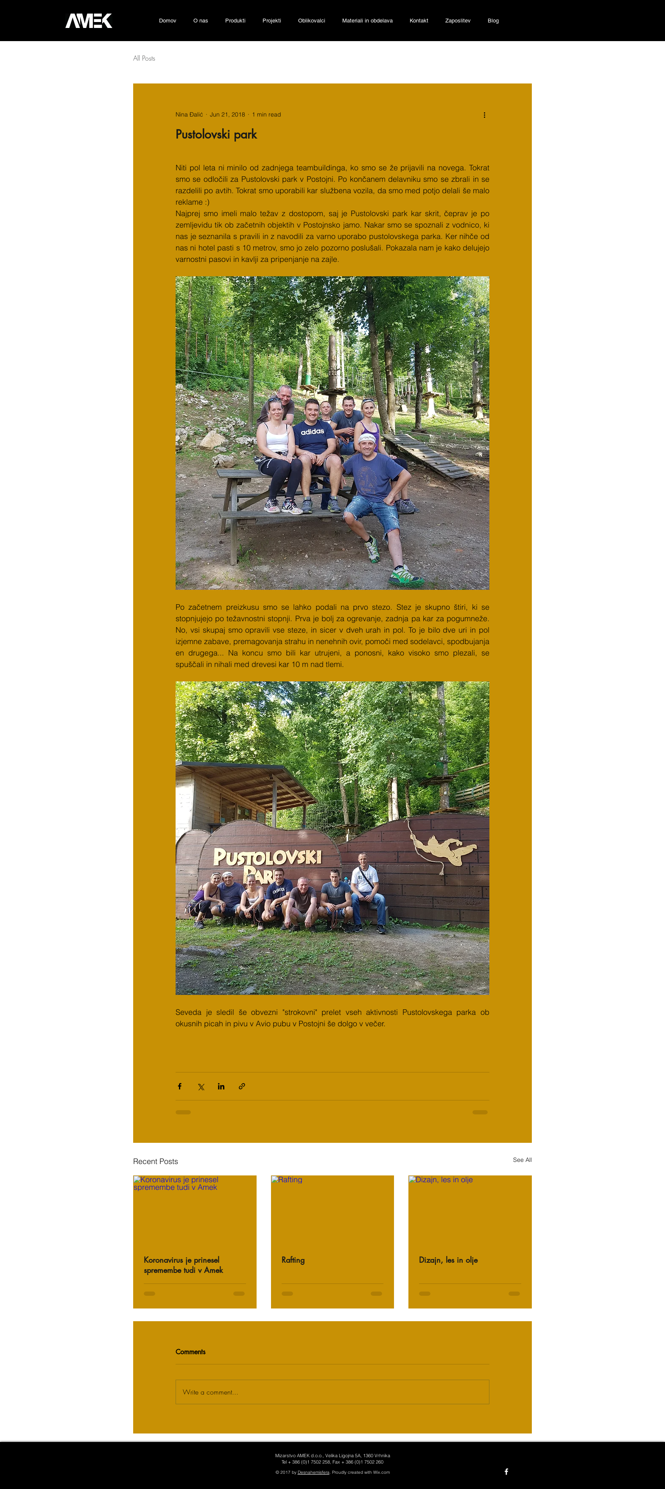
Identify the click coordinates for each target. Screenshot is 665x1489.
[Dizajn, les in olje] (470, 1210)
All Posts (144, 58)
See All (522, 1160)
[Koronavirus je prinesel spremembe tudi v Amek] (195, 1210)
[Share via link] (242, 1086)
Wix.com (381, 1472)
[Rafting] (332, 1210)
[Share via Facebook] (180, 1086)
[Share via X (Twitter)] (200, 1086)
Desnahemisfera (314, 1472)
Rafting (293, 1260)
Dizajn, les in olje (448, 1260)
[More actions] (484, 114)
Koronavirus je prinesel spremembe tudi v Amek (183, 1265)
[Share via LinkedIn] (221, 1086)
